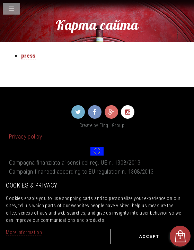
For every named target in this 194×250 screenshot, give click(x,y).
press (28, 55)
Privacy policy (25, 136)
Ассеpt (149, 236)
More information (24, 232)
